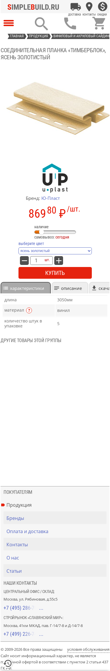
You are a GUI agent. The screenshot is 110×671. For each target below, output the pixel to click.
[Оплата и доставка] (75, 6)
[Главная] (35, 6)
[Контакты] (89, 6)
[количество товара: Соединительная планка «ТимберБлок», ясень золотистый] (36, 260)
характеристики (27, 288)
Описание (71, 288)
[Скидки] (102, 6)
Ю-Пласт (50, 198)
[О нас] (56, 558)
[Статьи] (56, 571)
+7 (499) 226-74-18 (23, 634)
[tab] (26, 287)
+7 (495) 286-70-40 (23, 608)
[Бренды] (56, 518)
